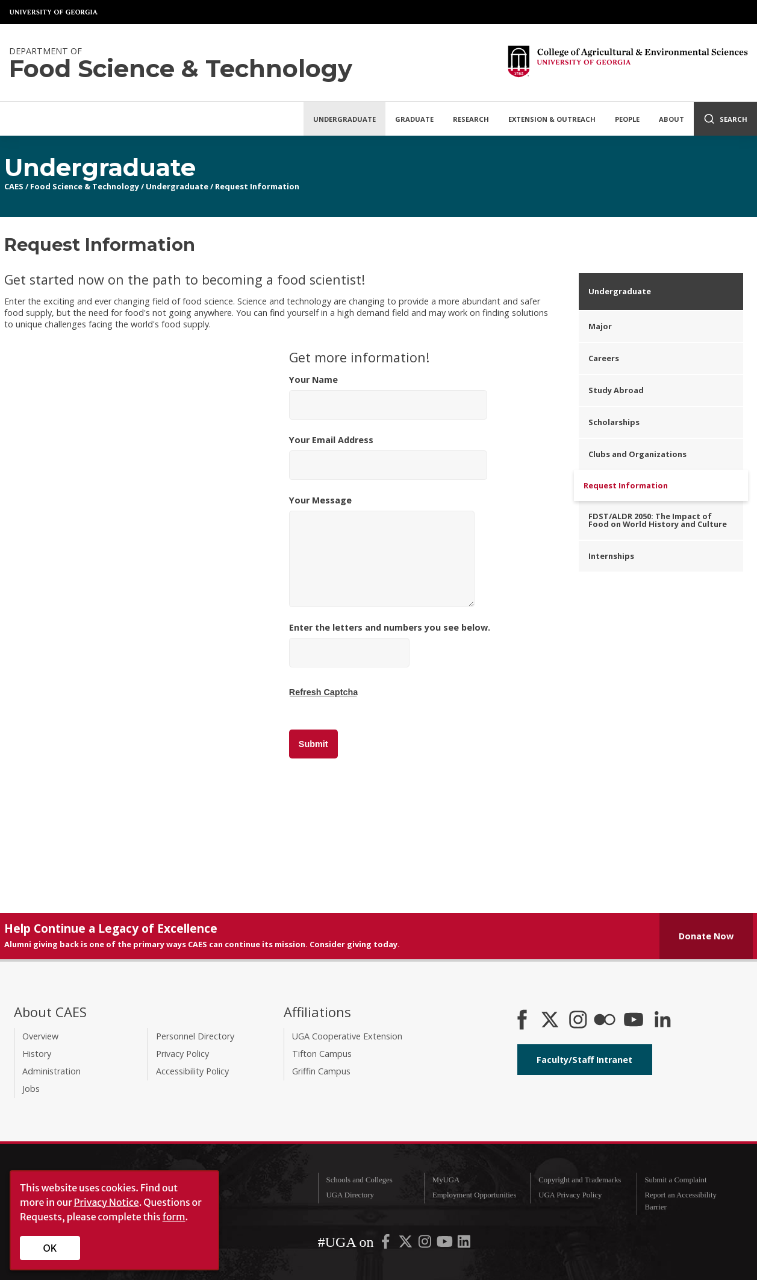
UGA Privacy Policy (570, 1195)
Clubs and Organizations (637, 454)
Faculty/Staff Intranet (584, 1059)
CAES (13, 186)
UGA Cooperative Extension (347, 1036)
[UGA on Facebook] (386, 1244)
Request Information (257, 186)
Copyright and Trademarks (579, 1180)
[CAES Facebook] (522, 1020)
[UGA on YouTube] (445, 1244)
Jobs (31, 1088)
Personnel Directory (195, 1036)
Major (600, 326)
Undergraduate (344, 119)
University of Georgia (54, 12)
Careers (603, 358)
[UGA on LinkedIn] (464, 1244)
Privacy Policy (182, 1053)
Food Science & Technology (84, 186)
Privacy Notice (106, 1202)
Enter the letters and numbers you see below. (389, 659)
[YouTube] (633, 1020)
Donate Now (706, 936)
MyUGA (446, 1180)
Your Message (382, 550)
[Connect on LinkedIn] (662, 1020)
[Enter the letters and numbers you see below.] (349, 652)
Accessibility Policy (192, 1071)
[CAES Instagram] (578, 1020)
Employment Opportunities (474, 1195)
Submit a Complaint (675, 1180)
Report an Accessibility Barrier (680, 1201)
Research (471, 119)
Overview (40, 1036)
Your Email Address (388, 457)
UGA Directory (350, 1195)
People (627, 119)
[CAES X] (551, 1020)
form (174, 1217)
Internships (611, 555)
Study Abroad (616, 390)
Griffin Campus (321, 1071)
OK (50, 1248)
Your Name (388, 397)
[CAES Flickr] (604, 1020)
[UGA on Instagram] (425, 1244)
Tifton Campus (322, 1053)
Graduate (414, 119)
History (36, 1053)
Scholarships (614, 422)
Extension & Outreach (552, 119)
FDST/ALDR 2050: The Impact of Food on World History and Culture (657, 520)
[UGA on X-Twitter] (406, 1244)
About (671, 119)
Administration (51, 1071)
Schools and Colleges (359, 1180)
